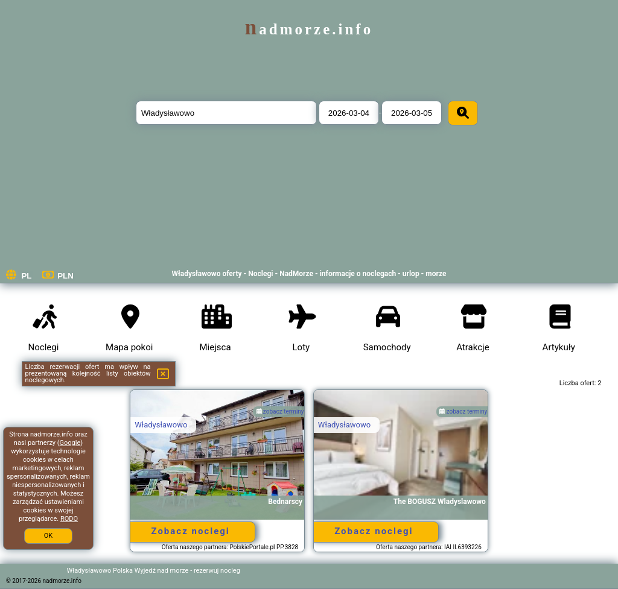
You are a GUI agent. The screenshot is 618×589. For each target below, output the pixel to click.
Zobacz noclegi (190, 531)
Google (70, 443)
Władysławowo (161, 424)
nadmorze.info (309, 29)
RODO (69, 519)
